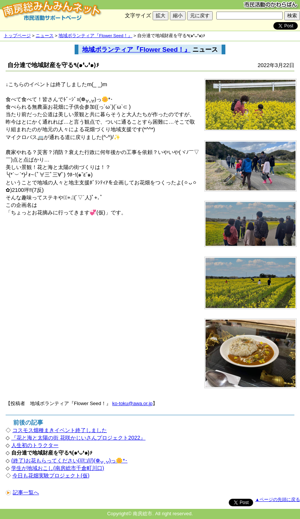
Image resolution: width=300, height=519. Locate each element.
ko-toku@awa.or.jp (132, 403)
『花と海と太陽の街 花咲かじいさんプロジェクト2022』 (78, 438)
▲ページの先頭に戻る (277, 499)
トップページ (17, 35)
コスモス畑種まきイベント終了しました (59, 430)
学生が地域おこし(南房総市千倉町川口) (57, 468)
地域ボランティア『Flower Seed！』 (95, 35)
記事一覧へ (22, 492)
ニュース (45, 35)
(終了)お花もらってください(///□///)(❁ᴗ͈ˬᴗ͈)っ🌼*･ (69, 461)
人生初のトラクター (34, 445)
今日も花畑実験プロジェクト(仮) (51, 476)
